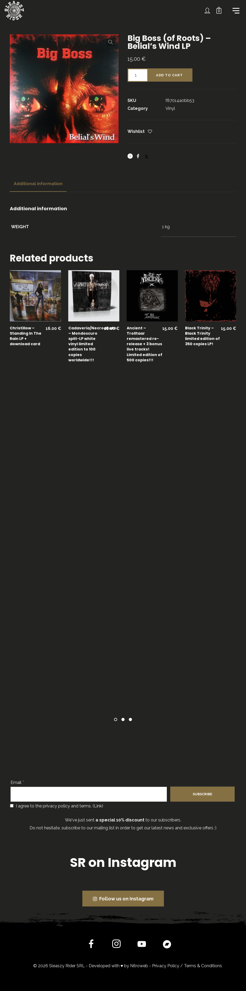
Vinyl (170, 108)
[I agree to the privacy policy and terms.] (11, 805)
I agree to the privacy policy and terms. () (56, 805)
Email (17, 782)
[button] (111, 42)
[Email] (89, 794)
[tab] (38, 184)
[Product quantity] (137, 75)
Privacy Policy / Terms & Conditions (187, 965)
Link (98, 805)
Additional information (38, 183)
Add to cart (169, 75)
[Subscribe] (202, 794)
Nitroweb (139, 965)
